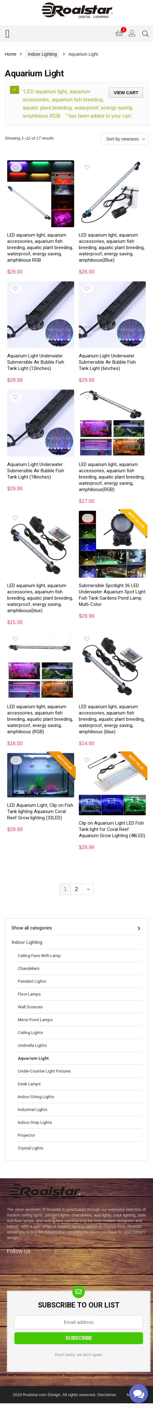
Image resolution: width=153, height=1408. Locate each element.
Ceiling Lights (30, 1032)
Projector (26, 1135)
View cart (126, 92)
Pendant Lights (32, 981)
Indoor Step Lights (35, 1122)
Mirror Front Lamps (35, 1019)
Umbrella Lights (32, 1045)
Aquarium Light (33, 1058)
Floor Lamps (29, 993)
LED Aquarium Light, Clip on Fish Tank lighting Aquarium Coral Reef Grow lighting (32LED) (40, 811)
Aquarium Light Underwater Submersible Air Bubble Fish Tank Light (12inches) (35, 362)
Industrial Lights (32, 1109)
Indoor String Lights (36, 1096)
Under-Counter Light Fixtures (44, 1070)
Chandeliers (28, 968)
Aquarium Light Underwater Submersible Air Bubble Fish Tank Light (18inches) (35, 471)
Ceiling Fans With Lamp (39, 955)
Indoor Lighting (42, 54)
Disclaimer (106, 1394)
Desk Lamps (29, 1083)
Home (10, 54)
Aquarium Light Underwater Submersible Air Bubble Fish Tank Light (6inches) (107, 362)
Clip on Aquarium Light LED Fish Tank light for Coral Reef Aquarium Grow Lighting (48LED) (112, 829)
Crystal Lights (30, 1147)
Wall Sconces (30, 1006)
